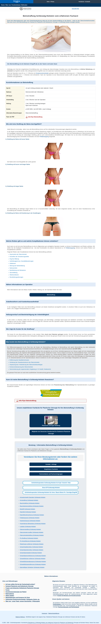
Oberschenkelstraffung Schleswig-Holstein (32, 535)
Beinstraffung (51, 294)
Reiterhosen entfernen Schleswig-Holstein (31, 544)
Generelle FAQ (75, 8)
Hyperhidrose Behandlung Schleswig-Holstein (33, 523)
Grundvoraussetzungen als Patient (16, 592)
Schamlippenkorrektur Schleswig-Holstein (31, 550)
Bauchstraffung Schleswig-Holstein (29, 503)
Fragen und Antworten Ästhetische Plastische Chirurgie (22, 588)
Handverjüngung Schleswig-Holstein (30, 520)
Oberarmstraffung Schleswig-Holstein (30, 529)
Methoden (24, 5)
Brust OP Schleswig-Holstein (51, 487)
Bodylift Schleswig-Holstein (27, 509)
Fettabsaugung (44, 136)
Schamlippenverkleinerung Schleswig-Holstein (33, 555)
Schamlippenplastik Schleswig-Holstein (31, 552)
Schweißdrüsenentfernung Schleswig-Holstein (33, 564)
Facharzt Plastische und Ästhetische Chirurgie (19, 586)
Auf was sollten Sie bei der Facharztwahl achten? (20, 584)
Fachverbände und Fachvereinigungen (51, 474)
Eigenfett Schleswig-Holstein (28, 512)
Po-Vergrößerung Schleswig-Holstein (30, 541)
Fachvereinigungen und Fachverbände (68, 607)
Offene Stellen (10, 595)
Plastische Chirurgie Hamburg (51, 425)
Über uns (8, 5)
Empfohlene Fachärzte (51, 469)
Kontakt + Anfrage (51, 464)
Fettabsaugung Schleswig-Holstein (29, 517)
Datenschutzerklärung (53, 613)
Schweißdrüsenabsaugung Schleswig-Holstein (33, 561)
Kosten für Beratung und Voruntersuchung (69, 595)
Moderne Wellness (20, 617)
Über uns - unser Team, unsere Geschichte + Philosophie (23, 601)
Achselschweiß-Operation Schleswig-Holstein (32, 497)
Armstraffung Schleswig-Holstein (29, 500)
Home (3, 5)
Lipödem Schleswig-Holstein (28, 526)
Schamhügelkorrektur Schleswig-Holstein (31, 547)
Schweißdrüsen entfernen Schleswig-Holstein (32, 558)
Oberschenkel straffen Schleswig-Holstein (31, 532)
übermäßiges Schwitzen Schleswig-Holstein (32, 567)
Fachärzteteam (16, 5)
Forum (7, 590)
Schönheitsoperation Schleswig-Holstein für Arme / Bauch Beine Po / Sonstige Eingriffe (51, 492)
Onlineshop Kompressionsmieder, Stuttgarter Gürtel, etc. (23, 599)
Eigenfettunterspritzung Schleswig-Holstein (32, 515)
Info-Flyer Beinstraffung (35, 117)
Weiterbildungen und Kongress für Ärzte (18, 597)
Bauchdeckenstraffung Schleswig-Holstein (31, 506)
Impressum (44, 613)
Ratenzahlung (10, 593)
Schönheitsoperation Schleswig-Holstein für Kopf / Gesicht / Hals (51, 482)
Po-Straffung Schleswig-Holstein (29, 538)
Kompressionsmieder (42, 73)
